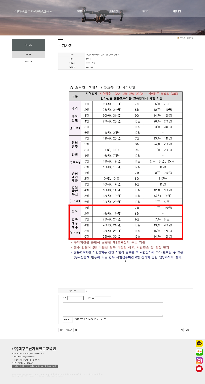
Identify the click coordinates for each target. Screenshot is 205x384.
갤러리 (145, 11)
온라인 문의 (28, 61)
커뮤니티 (177, 11)
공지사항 (28, 54)
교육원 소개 (82, 11)
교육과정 (114, 11)
